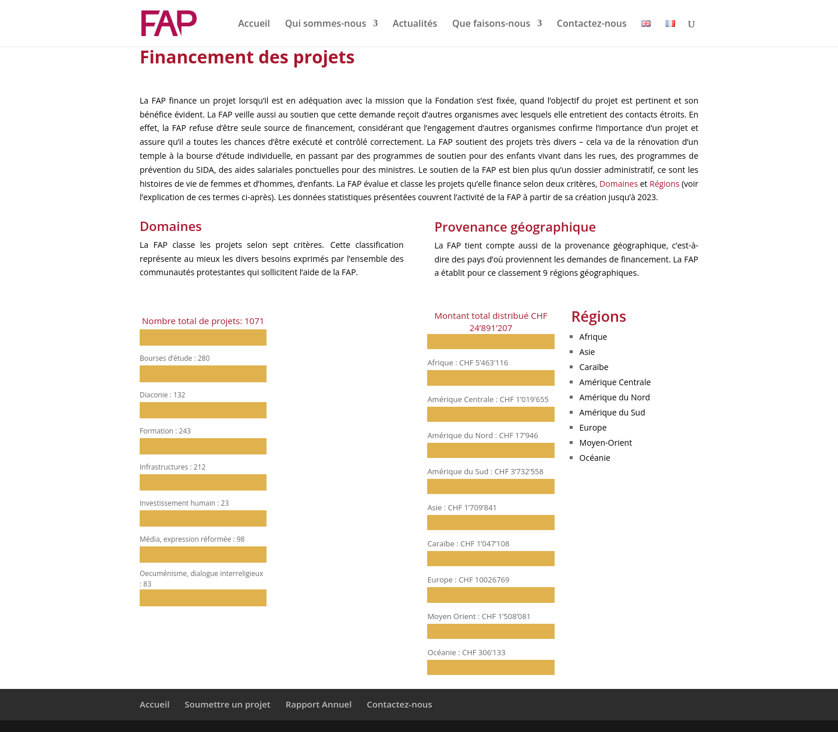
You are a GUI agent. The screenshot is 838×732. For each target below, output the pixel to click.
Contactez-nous (592, 24)
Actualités (415, 24)
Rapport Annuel (319, 704)
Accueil (254, 24)
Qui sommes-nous (326, 24)
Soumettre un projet (227, 704)
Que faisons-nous (491, 24)
